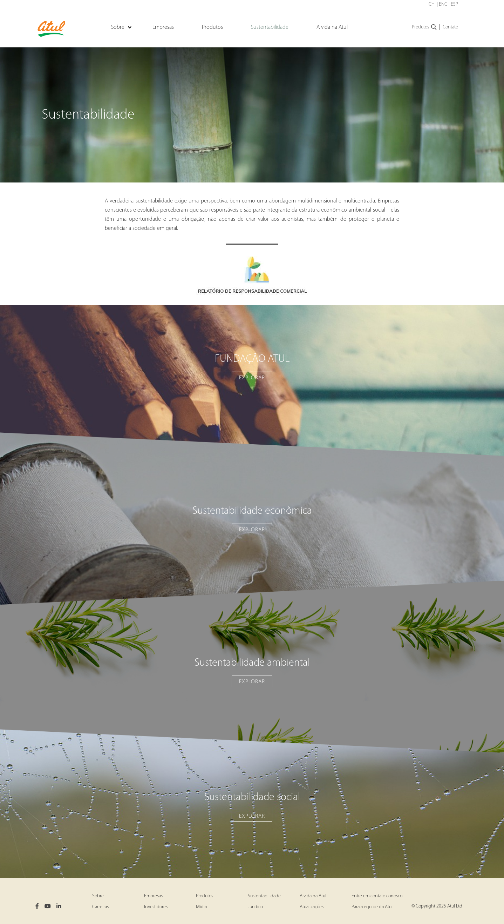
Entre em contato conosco (377, 896)
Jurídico (255, 907)
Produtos (424, 27)
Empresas (153, 896)
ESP (454, 4)
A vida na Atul (313, 896)
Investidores (156, 907)
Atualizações (311, 907)
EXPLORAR (252, 378)
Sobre (98, 896)
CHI (432, 4)
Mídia (201, 907)
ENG (443, 4)
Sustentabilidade (264, 896)
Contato (450, 27)
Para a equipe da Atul (372, 907)
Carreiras (100, 907)
